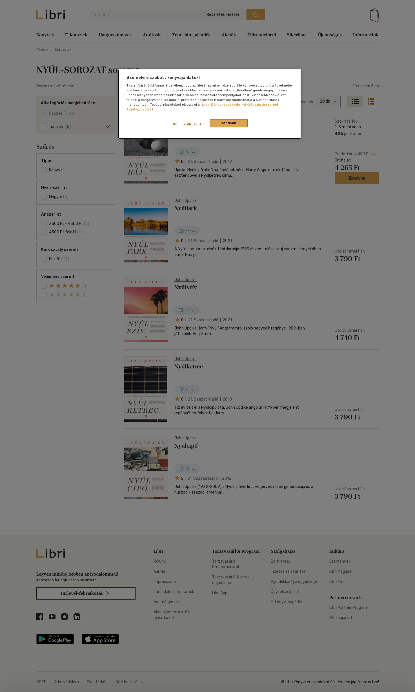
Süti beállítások (187, 124)
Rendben (228, 123)
